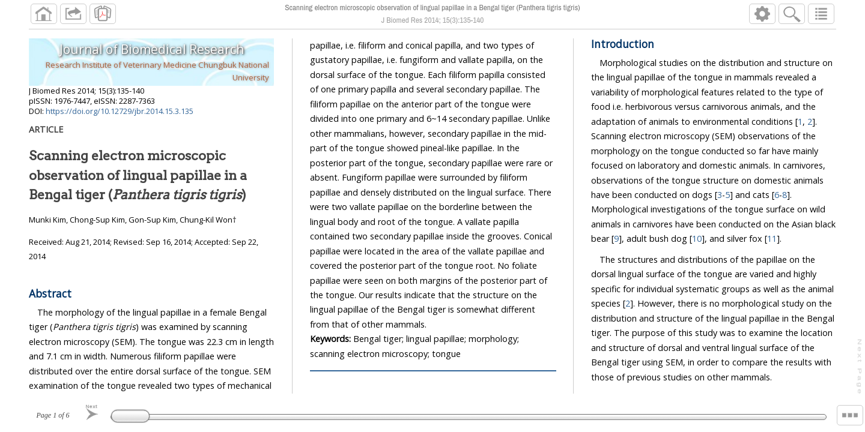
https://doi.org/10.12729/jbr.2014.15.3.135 (119, 111)
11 (772, 238)
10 (697, 238)
